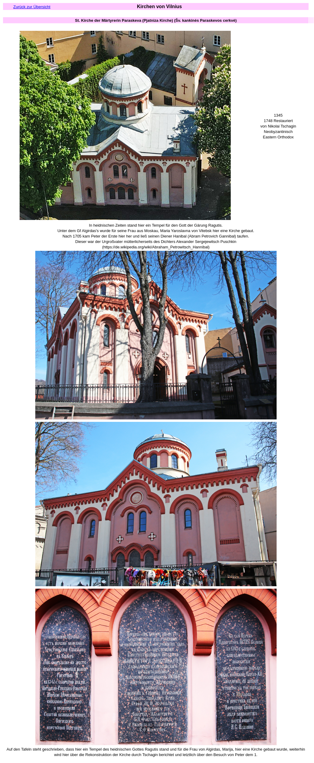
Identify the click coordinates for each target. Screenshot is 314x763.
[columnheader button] (156, 20)
